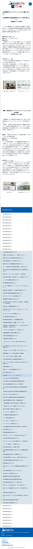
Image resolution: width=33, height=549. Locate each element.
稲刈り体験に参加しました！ (9, 372)
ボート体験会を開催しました (9, 417)
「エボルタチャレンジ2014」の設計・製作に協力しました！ (15, 342)
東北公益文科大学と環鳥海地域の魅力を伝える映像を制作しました (15, 270)
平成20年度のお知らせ (7, 520)
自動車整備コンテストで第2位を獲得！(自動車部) (13, 353)
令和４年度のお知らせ (7, 225)
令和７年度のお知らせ (7, 217)
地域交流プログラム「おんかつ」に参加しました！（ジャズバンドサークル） (15, 310)
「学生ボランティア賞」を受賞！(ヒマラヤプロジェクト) (15, 350)
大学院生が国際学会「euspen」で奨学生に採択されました (15, 457)
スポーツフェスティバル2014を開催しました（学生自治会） (15, 441)
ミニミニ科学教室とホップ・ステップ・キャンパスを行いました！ (15, 286)
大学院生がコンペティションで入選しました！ (13, 375)
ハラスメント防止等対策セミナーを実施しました (13, 330)
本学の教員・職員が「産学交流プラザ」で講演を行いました (15, 277)
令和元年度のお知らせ (7, 234)
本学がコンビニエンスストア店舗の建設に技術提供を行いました (15, 466)
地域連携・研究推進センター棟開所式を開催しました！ (14, 290)
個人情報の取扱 (5, 542)
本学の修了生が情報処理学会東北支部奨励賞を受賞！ (14, 397)
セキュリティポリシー (6, 543)
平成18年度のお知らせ (7, 526)
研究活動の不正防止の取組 (7, 545)
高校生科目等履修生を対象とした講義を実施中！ (13, 400)
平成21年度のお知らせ (7, 517)
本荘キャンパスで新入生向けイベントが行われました (14, 485)
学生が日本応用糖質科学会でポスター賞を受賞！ (13, 384)
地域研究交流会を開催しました (9, 492)
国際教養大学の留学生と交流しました (11, 299)
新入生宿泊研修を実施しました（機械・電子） (13, 482)
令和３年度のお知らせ (7, 228)
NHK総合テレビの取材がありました (10, 473)
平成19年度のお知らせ (7, 523)
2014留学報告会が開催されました (10, 316)
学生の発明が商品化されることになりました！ (13, 470)
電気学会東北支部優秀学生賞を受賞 (10, 499)
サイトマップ (4, 539)
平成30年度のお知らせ (7, 237)
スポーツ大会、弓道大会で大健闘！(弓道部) (12, 356)
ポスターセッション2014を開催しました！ (12, 313)
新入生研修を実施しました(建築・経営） (11, 447)
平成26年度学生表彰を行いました (10, 252)
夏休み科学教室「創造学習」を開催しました (12, 409)
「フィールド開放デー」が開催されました (12, 444)
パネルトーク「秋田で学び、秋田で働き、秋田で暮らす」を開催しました (15, 362)
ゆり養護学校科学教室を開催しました (11, 415)
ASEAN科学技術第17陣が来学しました (11, 438)
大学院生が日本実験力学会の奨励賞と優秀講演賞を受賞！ (15, 391)
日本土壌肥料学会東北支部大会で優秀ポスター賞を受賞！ (15, 426)
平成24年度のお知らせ (7, 508)
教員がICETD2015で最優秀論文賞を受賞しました (13, 263)
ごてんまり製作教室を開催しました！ (11, 280)
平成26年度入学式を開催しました (10, 502)
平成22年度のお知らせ (7, 514)
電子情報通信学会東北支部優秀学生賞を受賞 (12, 479)
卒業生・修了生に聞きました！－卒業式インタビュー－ (14, 255)
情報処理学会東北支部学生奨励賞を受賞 (11, 476)
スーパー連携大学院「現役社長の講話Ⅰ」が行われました (15, 266)
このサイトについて (6, 538)
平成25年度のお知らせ (7, 505)
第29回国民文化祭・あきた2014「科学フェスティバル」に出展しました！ (15, 346)
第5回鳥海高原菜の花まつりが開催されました (12, 454)
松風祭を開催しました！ (8, 366)
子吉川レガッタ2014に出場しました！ (11, 394)
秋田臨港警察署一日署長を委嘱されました (12, 332)
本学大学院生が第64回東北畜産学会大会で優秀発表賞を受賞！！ (15, 387)
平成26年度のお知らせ (7, 210)
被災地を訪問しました (7, 429)
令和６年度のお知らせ (7, 220)
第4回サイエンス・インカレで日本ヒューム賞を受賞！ (14, 274)
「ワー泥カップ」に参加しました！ (10, 420)
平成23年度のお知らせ (7, 511)
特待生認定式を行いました (8, 463)
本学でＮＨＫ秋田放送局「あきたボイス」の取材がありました (15, 488)
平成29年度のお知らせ (7, 240)
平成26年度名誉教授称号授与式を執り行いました (13, 460)
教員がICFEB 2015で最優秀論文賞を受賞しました (13, 258)
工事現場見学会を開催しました (9, 338)
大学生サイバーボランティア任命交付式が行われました (14, 435)
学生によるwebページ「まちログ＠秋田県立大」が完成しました (15, 496)
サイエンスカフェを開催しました (10, 412)
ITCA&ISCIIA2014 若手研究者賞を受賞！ (11, 378)
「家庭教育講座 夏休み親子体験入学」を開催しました (14, 403)
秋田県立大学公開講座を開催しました (11, 306)
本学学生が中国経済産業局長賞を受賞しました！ (13, 293)
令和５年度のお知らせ (7, 223)
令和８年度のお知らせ (7, 214)
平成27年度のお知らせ (7, 246)
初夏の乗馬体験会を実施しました (10, 432)
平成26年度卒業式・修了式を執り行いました (12, 261)
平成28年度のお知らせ (7, 243)
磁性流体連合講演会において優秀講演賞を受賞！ (13, 319)
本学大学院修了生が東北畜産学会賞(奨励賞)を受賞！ (14, 381)
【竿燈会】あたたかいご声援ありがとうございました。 (14, 406)
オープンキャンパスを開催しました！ (11, 423)
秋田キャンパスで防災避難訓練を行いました (12, 369)
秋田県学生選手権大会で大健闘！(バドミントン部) (13, 322)
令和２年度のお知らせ (7, 231)
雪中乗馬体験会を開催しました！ (10, 282)
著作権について (5, 541)
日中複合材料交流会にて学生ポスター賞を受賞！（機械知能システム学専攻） (15, 302)
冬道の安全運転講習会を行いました (10, 335)
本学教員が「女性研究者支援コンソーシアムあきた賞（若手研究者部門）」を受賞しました (15, 326)
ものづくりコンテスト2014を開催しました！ (12, 296)
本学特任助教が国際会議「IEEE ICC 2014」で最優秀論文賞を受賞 (15, 450)
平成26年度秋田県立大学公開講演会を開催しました (14, 359)
